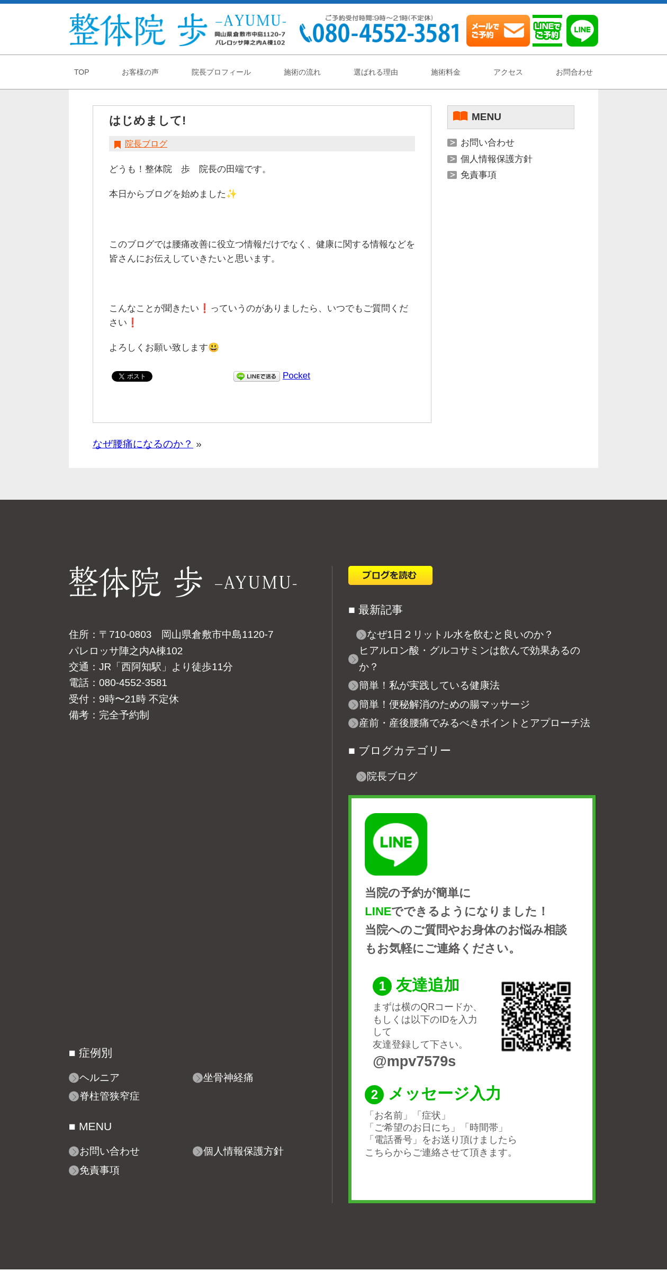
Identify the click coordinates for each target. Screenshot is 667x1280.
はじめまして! (147, 120)
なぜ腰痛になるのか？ (143, 443)
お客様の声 (140, 72)
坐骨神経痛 (228, 1077)
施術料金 (446, 72)
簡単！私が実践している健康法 (429, 685)
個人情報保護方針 (497, 159)
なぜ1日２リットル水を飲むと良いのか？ (460, 634)
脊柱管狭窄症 (109, 1096)
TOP (81, 72)
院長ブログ (146, 143)
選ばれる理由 (376, 72)
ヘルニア (99, 1077)
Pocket (296, 376)
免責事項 (479, 175)
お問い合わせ (488, 143)
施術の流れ (302, 72)
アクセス (508, 72)
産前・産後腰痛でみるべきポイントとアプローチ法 (474, 722)
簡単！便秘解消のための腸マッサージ (444, 704)
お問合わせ (574, 72)
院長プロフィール (221, 72)
